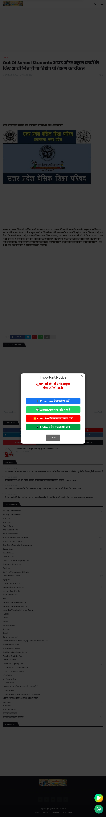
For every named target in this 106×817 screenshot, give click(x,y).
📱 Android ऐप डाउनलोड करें (53, 427)
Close (53, 437)
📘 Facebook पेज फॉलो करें (53, 401)
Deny (39, 14)
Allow (66, 14)
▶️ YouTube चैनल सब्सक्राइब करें (53, 418)
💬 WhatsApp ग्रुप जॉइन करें (53, 409)
